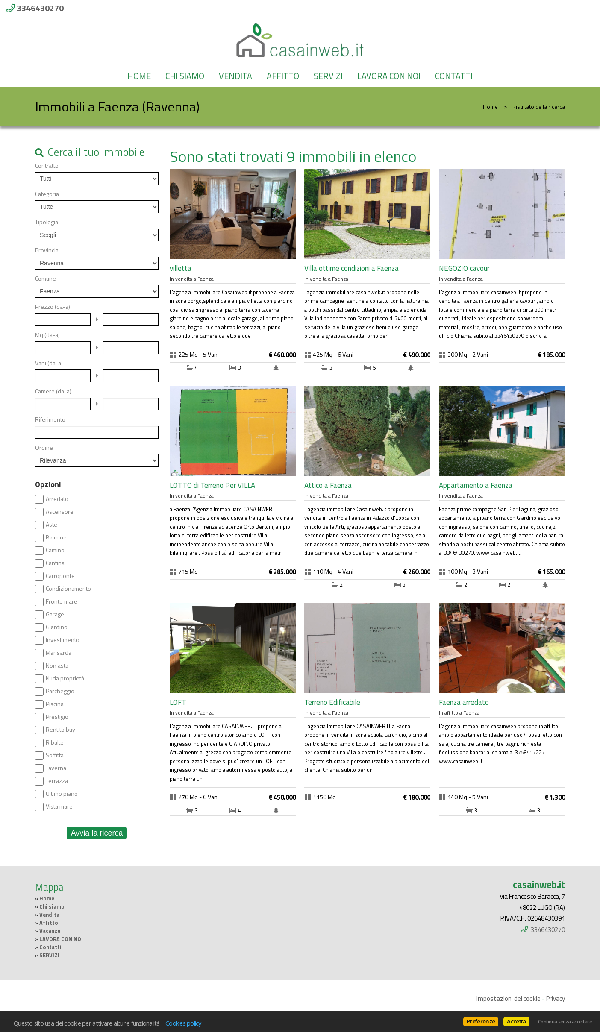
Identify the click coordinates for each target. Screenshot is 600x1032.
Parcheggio (60, 691)
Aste (51, 524)
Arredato (57, 499)
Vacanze (49, 931)
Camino (55, 550)
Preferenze (481, 1021)
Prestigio (57, 716)
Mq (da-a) (47, 335)
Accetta (516, 1021)
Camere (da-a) (53, 391)
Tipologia (46, 222)
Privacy (555, 998)
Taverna (56, 768)
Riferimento (50, 419)
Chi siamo (184, 76)
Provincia (47, 250)
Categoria (47, 194)
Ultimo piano (62, 793)
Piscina (55, 704)
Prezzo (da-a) (52, 306)
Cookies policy (183, 1023)
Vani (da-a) (49, 363)
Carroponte (60, 576)
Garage (55, 614)
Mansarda (58, 652)
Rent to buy (60, 729)
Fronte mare (61, 601)
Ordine (44, 447)
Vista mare (59, 806)
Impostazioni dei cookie (508, 998)
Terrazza (57, 781)
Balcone (56, 537)
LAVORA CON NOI (389, 76)
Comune (45, 278)
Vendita (235, 76)
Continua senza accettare (564, 1022)
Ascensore (60, 511)
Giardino (57, 627)
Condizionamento (68, 588)
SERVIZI (328, 76)
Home (139, 76)
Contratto (47, 165)
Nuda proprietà (65, 678)
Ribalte (55, 742)
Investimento (62, 640)
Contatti (454, 76)
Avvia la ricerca (97, 833)
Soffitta (55, 755)
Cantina (55, 563)
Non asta (57, 665)
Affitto (283, 76)
